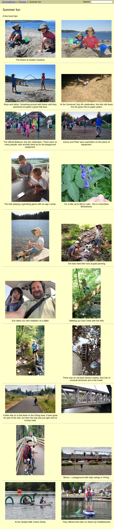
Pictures (22, 2)
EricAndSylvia (9, 2)
